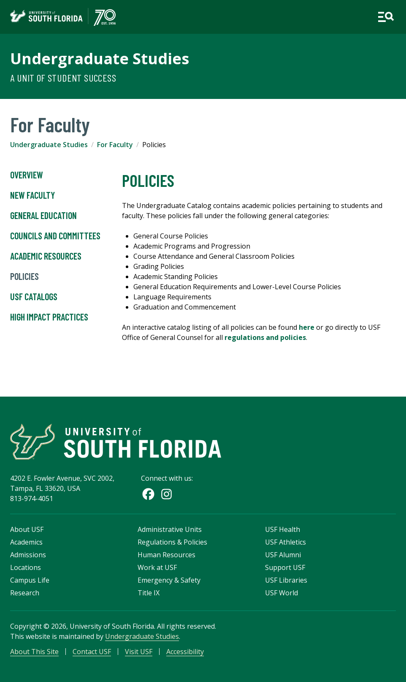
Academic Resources (45, 256)
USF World (281, 592)
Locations (25, 567)
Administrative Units (170, 529)
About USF (26, 529)
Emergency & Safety (169, 580)
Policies (24, 276)
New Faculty (32, 195)
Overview (26, 175)
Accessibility (185, 651)
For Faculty (115, 144)
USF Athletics (285, 542)
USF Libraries (286, 580)
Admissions (28, 554)
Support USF (285, 567)
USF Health (282, 529)
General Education (43, 216)
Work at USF (157, 567)
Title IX (149, 592)
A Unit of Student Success (63, 77)
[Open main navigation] (386, 17)
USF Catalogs (33, 297)
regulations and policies (265, 337)
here (306, 327)
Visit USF (138, 651)
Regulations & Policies (172, 542)
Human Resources (166, 554)
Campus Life (29, 580)
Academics (26, 542)
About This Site (34, 651)
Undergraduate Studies (99, 58)
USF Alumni (283, 554)
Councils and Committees (55, 236)
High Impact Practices (49, 317)
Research (24, 592)
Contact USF (92, 651)
